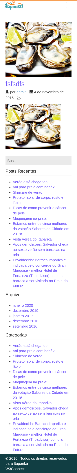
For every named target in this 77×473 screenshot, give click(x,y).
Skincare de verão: (28, 192)
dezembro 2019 (25, 311)
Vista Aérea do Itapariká (32, 239)
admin (21, 92)
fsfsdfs (15, 84)
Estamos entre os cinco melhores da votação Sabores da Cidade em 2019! (41, 229)
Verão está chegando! (31, 182)
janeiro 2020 (23, 305)
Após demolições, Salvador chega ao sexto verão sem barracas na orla (40, 249)
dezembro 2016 (25, 321)
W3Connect (15, 469)
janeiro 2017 (23, 316)
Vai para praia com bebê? (34, 187)
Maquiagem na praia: (30, 218)
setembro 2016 (25, 326)
